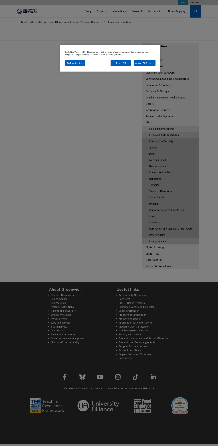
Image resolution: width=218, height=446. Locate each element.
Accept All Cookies (144, 63)
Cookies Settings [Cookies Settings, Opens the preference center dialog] (75, 63)
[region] (110, 58)
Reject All (121, 63)
